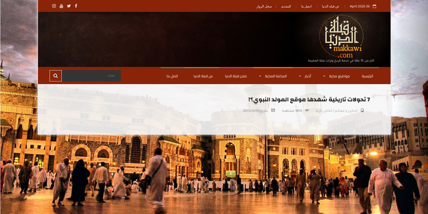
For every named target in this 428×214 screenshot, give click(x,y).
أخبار (304, 76)
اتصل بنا (306, 6)
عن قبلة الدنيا (331, 6)
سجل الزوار (264, 6)
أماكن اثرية (324, 111)
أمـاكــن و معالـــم (346, 111)
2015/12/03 (251, 111)
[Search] (91, 75)
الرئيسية (367, 76)
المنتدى (286, 6)
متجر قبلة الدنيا (236, 76)
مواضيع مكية (336, 76)
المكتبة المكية (272, 76)
